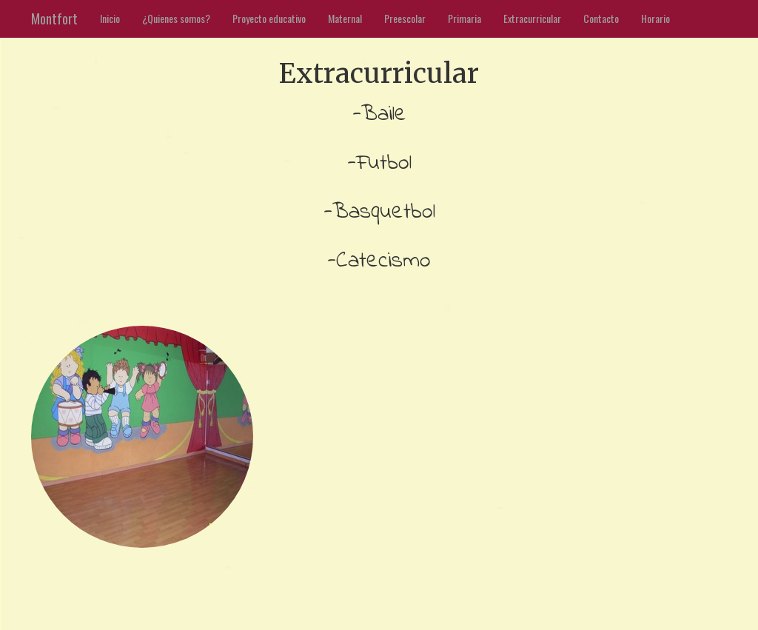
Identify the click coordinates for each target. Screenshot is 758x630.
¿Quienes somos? (176, 18)
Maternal (345, 18)
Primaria (464, 18)
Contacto (601, 18)
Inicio (110, 18)
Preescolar (405, 18)
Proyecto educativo (269, 18)
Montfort (54, 18)
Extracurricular (532, 18)
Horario (655, 18)
